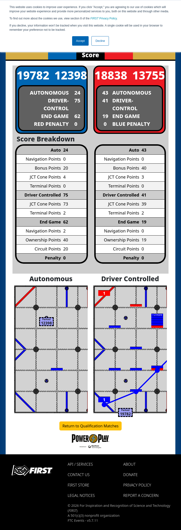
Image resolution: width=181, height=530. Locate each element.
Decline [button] (100, 41)
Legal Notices (81, 495)
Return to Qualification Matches (90, 426)
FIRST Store (78, 485)
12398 (70, 75)
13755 (148, 75)
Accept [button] (80, 41)
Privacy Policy (103, 18)
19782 (32, 75)
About (129, 464)
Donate (130, 474)
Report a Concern (141, 495)
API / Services (80, 464)
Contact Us (79, 474)
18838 (111, 75)
